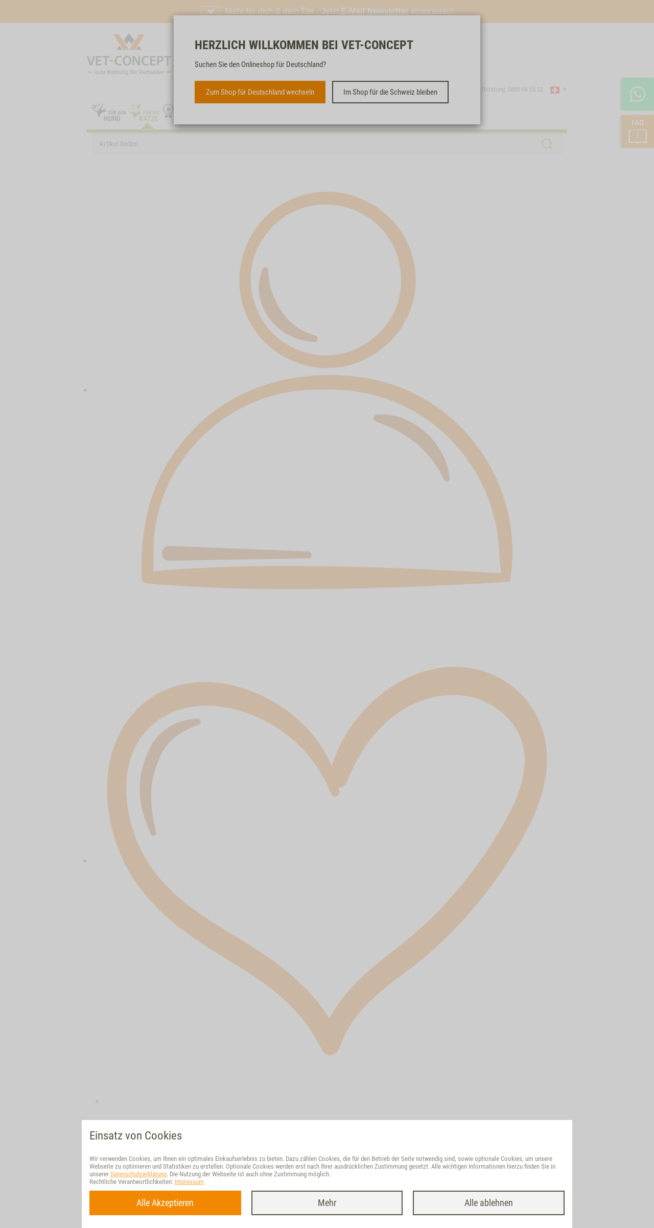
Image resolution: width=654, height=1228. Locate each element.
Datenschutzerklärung (138, 1174)
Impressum (189, 1182)
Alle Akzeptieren (165, 1202)
